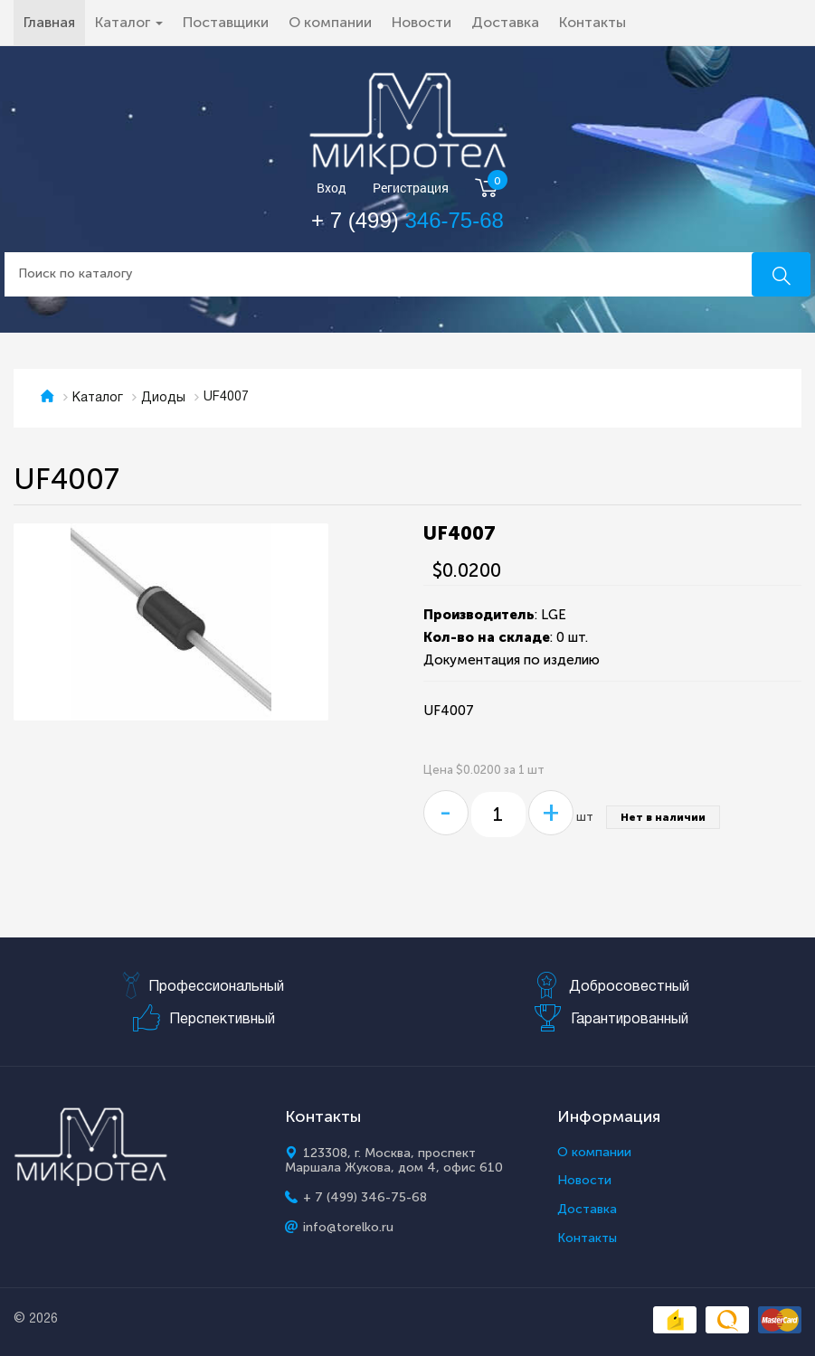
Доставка (505, 22)
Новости (421, 22)
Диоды (163, 398)
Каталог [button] (129, 22)
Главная (54, 22)
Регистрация (411, 188)
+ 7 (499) (407, 220)
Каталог (97, 398)
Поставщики (226, 22)
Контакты (592, 22)
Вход (331, 188)
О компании (330, 22)
